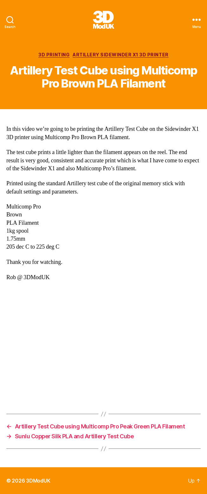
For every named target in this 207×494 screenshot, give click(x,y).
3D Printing (54, 54)
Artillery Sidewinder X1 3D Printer (120, 54)
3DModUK (38, 480)
